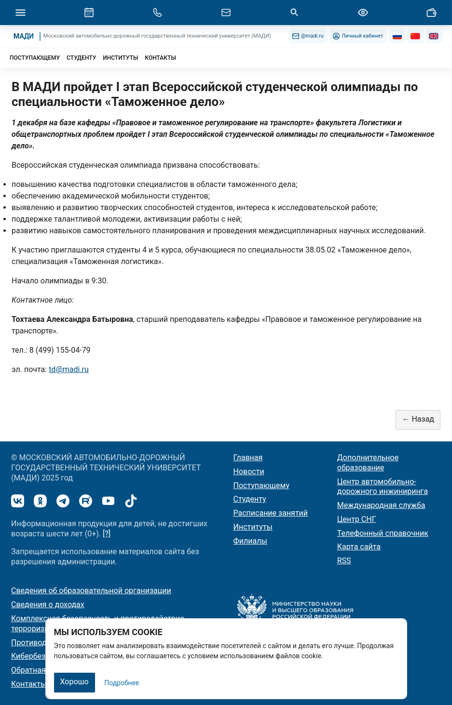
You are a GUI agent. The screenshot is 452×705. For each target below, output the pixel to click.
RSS (344, 560)
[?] (106, 533)
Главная (248, 457)
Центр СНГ (356, 519)
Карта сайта (359, 546)
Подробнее (121, 683)
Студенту (249, 499)
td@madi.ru (69, 369)
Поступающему (261, 485)
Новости (248, 471)
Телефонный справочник (382, 533)
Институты (253, 527)
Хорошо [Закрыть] (74, 681)
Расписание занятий (270, 513)
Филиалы (250, 540)
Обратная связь (39, 670)
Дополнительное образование (367, 462)
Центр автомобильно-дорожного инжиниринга (382, 486)
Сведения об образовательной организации (91, 590)
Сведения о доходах (47, 604)
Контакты (28, 684)
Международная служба (381, 505)
